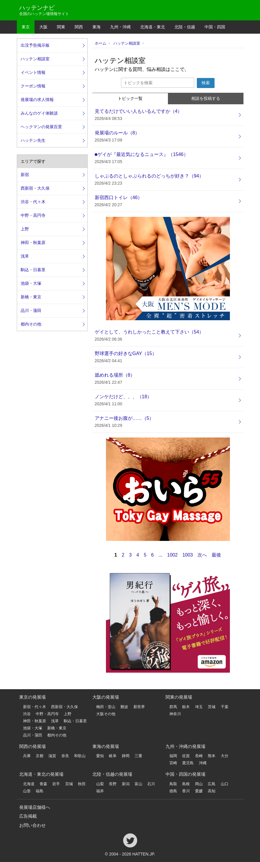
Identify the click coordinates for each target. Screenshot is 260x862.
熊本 (211, 756)
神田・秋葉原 (33, 242)
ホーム (100, 43)
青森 (43, 784)
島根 (186, 784)
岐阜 (113, 756)
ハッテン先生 (33, 140)
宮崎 (173, 763)
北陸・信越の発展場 (112, 774)
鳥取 (173, 784)
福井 (100, 791)
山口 (224, 784)
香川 (186, 791)
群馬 (173, 707)
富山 (138, 784)
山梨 (100, 784)
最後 (216, 554)
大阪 (43, 27)
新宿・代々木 (34, 707)
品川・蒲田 (31, 310)
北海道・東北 (152, 27)
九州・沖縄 (120, 27)
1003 (187, 554)
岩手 (56, 784)
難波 (124, 707)
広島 (211, 784)
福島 (39, 791)
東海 (96, 27)
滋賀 (52, 756)
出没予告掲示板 (35, 45)
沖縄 (203, 763)
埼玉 (199, 707)
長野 (113, 784)
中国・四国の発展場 (185, 774)
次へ (202, 554)
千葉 (224, 707)
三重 (138, 756)
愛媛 (199, 791)
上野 (25, 229)
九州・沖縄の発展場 (185, 746)
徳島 (173, 791)
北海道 (29, 784)
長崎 (199, 756)
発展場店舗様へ (34, 807)
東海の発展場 (105, 746)
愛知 (100, 756)
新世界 (139, 707)
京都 (39, 756)
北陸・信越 (184, 27)
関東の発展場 (179, 697)
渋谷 (27, 714)
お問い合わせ (32, 825)
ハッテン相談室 (126, 43)
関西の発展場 (32, 746)
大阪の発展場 (105, 697)
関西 (79, 27)
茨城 (211, 707)
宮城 (69, 784)
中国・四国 (215, 27)
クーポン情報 (33, 86)
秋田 (82, 784)
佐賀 (186, 756)
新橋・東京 (31, 297)
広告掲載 (28, 816)
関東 (61, 27)
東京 (26, 27)
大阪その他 (105, 714)
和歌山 (80, 756)
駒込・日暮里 (33, 269)
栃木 (186, 707)
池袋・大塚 (31, 283)
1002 (172, 554)
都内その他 (31, 324)
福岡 (173, 756)
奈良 (65, 756)
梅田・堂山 (105, 707)
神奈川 (175, 714)
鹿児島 (188, 763)
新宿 (25, 174)
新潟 (126, 784)
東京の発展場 (32, 697)
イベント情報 (33, 72)
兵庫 (27, 756)
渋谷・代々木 (33, 201)
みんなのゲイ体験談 (39, 113)
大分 (224, 756)
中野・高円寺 (33, 215)
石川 (151, 784)
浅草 (25, 256)
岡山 (199, 784)
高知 (211, 791)
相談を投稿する (205, 98)
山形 (27, 791)
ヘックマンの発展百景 (41, 126)
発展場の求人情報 (37, 99)
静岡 (126, 756)
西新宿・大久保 (35, 188)
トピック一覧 (130, 98)
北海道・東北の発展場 (41, 774)
